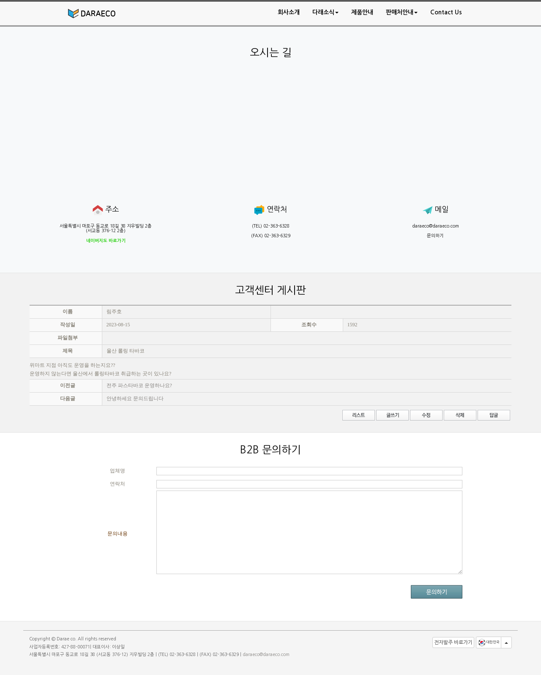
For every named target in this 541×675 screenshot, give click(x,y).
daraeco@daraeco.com (435, 226)
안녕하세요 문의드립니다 (135, 398)
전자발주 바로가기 (453, 642)
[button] (325, 12)
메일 (435, 209)
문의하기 (435, 235)
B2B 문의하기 (270, 450)
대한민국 (489, 642)
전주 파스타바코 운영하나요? (139, 385)
